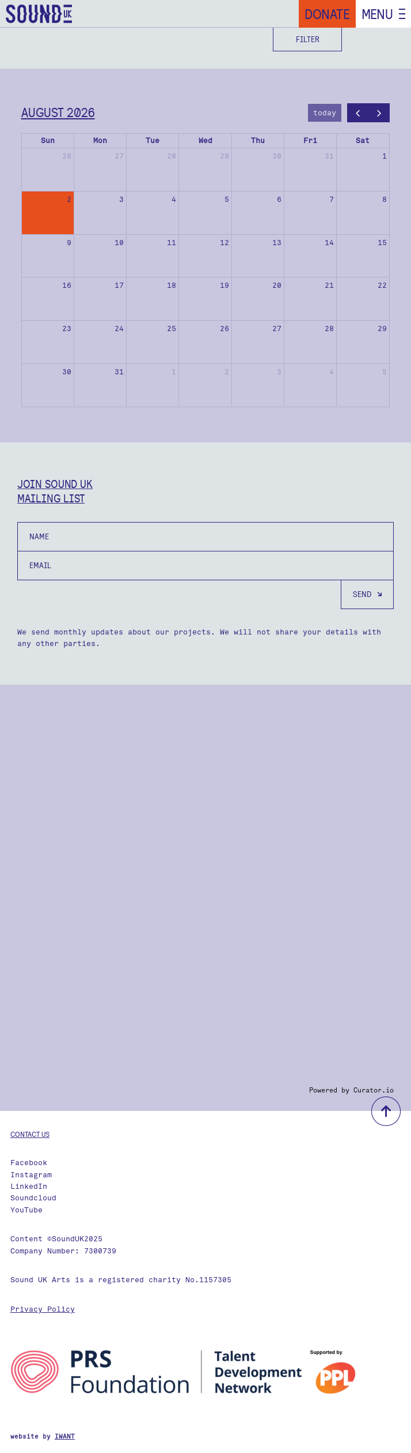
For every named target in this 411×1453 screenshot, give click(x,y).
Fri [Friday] (310, 140)
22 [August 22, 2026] (382, 285)
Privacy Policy (42, 1309)
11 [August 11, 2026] (171, 242)
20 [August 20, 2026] (276, 285)
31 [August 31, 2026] (119, 372)
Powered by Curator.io (351, 1090)
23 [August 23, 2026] (66, 328)
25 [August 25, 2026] (171, 328)
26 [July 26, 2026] (66, 156)
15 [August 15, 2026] (382, 242)
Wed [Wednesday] (205, 140)
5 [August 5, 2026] (226, 199)
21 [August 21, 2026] (329, 285)
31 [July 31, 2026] (329, 156)
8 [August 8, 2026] (384, 199)
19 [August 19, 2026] (224, 285)
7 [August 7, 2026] (331, 199)
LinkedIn (28, 1186)
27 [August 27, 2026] (276, 328)
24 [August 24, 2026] (119, 328)
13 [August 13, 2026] (276, 242)
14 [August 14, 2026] (329, 242)
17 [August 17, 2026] (119, 285)
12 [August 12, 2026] (224, 242)
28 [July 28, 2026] (171, 156)
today (324, 113)
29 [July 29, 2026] (224, 156)
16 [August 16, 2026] (66, 285)
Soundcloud (33, 1198)
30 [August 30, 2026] (66, 372)
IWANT (65, 1436)
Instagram (31, 1175)
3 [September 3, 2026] (279, 372)
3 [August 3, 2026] (121, 199)
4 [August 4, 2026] (174, 199)
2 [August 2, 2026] (69, 199)
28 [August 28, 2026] (329, 328)
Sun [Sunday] (48, 140)
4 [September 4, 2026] (331, 372)
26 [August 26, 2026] (224, 328)
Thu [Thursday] (258, 140)
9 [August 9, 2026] (69, 242)
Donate (327, 13)
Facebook (28, 1162)
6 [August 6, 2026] (279, 199)
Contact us (30, 1134)
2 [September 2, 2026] (226, 372)
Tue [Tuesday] (152, 140)
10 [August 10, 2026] (119, 242)
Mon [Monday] (100, 140)
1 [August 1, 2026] (384, 156)
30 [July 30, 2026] (276, 156)
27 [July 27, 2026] (119, 156)
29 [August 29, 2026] (382, 328)
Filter (307, 39)
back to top (386, 1111)
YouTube (26, 1210)
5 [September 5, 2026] (384, 372)
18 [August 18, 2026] (171, 285)
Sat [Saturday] (363, 140)
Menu (377, 13)
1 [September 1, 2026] (174, 372)
